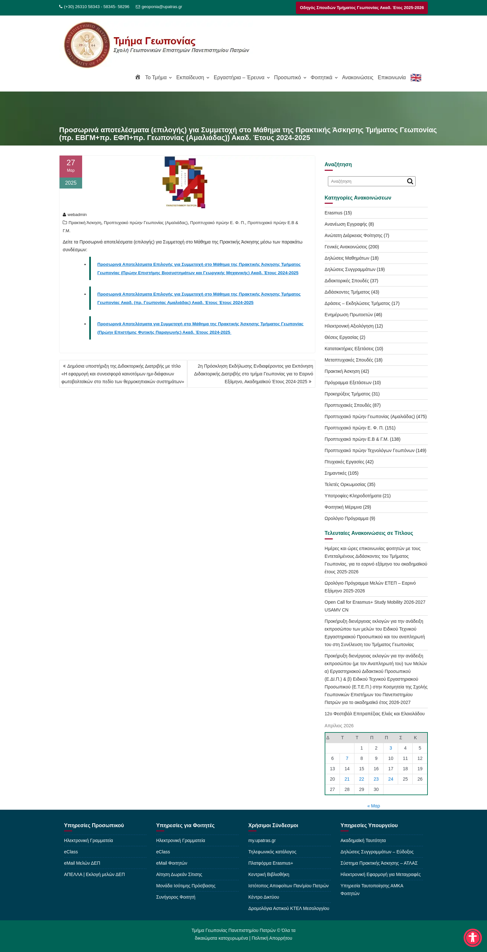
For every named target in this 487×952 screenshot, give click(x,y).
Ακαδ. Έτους (205, 302)
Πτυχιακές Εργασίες (344, 461)
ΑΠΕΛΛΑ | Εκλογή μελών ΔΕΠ (94, 874)
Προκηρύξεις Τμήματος (348, 393)
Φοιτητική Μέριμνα (343, 507)
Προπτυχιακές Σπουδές (348, 405)
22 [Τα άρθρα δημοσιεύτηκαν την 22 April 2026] (361, 779)
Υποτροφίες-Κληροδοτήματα (353, 495)
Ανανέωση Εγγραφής (346, 224)
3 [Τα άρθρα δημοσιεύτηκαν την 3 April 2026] (391, 748)
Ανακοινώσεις (357, 77)
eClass (71, 851)
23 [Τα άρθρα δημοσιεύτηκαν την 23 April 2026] (376, 779)
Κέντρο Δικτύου (263, 897)
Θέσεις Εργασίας (342, 337)
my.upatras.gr (262, 840)
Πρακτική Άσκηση (85, 222)
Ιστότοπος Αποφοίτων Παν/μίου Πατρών (288, 885)
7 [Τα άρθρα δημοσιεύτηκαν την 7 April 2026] (347, 758)
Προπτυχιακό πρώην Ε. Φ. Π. (217, 222)
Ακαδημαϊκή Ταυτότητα (363, 840)
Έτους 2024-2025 (236, 302)
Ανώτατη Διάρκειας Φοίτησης (354, 235)
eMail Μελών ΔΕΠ (82, 863)
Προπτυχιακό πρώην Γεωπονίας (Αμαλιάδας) (146, 222)
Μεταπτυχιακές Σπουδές (349, 359)
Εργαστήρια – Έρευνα (239, 77)
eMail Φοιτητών (171, 863)
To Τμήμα (156, 77)
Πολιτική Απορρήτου (272, 936)
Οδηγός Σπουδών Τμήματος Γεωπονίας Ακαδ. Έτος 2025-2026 (362, 7)
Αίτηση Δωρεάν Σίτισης (179, 874)
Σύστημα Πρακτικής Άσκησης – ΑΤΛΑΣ (379, 863)
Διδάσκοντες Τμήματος (347, 292)
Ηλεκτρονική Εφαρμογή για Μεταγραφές (381, 874)
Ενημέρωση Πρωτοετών (349, 314)
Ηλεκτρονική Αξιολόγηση (349, 326)
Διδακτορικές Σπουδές (347, 280)
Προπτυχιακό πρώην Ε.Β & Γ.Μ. (357, 439)
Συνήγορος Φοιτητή (175, 897)
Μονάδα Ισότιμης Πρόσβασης (185, 885)
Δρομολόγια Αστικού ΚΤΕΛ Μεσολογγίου (288, 908)
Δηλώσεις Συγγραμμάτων (350, 269)
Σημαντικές (336, 473)
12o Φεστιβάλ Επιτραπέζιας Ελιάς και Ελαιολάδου (375, 713)
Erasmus (333, 212)
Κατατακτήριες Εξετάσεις (349, 348)
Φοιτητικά (321, 77)
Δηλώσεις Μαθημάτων (347, 258)
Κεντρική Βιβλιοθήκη (268, 874)
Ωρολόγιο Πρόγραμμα (346, 518)
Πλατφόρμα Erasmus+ (270, 863)
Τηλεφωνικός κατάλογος (272, 851)
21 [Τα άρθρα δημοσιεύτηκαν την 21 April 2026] (347, 779)
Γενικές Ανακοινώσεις (346, 246)
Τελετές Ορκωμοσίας (345, 484)
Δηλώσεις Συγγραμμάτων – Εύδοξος (377, 851)
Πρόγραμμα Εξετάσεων (348, 382)
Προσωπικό (287, 77)
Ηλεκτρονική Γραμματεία (88, 840)
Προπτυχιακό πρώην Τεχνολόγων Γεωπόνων (370, 450)
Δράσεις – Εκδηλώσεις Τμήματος (357, 303)
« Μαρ (373, 805)
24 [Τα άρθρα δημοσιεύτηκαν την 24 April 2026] (391, 779)
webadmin (75, 214)
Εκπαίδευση (190, 77)
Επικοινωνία (392, 77)
